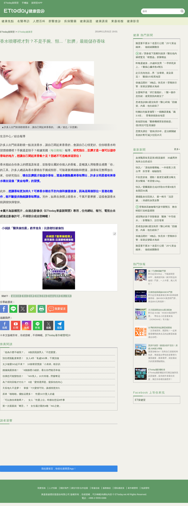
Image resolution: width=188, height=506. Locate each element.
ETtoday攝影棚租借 (156, 369)
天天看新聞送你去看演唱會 (160, 310)
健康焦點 (8, 21)
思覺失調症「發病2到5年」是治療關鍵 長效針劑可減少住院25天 (157, 133)
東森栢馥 (117, 21)
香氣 (38, 296)
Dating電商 (54, 296)
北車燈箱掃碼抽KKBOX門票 (160, 292)
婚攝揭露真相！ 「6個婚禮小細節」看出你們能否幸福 (31, 370)
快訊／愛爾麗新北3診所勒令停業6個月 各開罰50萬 (157, 189)
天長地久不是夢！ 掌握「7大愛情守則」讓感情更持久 (31, 388)
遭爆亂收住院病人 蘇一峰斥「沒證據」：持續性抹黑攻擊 (154, 198)
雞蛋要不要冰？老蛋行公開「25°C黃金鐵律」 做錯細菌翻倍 (156, 45)
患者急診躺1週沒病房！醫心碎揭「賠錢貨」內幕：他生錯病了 (156, 104)
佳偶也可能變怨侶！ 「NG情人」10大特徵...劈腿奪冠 (31, 376)
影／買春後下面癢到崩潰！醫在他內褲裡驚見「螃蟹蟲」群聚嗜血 (156, 55)
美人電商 (66, 296)
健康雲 (24, 11)
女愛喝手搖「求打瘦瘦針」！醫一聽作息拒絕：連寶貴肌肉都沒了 (156, 94)
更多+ (177, 149)
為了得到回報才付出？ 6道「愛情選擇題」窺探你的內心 (33, 382)
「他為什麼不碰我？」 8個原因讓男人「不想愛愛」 (30, 352)
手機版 (25, 3)
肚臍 (31, 296)
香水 (25, 296)
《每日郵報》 (56, 150)
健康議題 (86, 21)
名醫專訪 (23, 21)
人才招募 (53, 488)
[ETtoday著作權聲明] (56, 335)
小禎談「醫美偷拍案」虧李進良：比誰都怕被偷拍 (33, 228)
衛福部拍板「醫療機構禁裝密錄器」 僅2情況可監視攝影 (156, 123)
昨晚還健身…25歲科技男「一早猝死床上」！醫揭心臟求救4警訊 (156, 65)
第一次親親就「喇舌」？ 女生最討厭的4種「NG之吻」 (32, 406)
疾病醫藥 (70, 21)
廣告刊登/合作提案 (79, 488)
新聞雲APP (36, 3)
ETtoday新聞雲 (11, 3)
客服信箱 (95, 488)
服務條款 (107, 488)
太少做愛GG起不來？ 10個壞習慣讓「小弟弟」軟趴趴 (31, 364)
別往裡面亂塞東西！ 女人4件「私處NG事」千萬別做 (31, 358)
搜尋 (182, 11)
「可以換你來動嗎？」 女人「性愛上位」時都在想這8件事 (34, 400)
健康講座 (102, 21)
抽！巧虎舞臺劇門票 (157, 271)
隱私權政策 (119, 488)
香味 (44, 296)
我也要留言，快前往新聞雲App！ (58, 468)
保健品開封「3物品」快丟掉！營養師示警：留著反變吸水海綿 (156, 84)
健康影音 (133, 21)
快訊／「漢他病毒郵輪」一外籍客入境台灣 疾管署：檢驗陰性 (156, 169)
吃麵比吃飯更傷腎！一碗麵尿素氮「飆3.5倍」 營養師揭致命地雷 (156, 113)
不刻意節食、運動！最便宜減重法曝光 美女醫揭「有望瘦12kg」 (157, 179)
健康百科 (16, 296)
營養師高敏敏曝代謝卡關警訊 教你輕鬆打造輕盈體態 (156, 208)
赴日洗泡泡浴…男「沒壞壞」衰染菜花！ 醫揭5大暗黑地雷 (154, 75)
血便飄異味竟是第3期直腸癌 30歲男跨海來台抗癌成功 (156, 159)
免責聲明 (145, 488)
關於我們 (64, 488)
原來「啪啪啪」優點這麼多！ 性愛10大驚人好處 (29, 394)
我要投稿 (41, 488)
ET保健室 (140, 400)
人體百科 (39, 21)
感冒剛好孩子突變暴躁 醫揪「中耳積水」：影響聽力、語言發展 (156, 218)
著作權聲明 (133, 488)
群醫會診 (55, 21)
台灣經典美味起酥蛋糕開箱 (160, 327)
